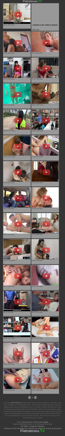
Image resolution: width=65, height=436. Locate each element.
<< (29, 397)
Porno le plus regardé (40, 422)
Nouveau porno (27, 422)
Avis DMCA (24, 426)
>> (35, 397)
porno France (15, 403)
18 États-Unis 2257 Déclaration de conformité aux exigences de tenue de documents (32, 428)
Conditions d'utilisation (37, 426)
